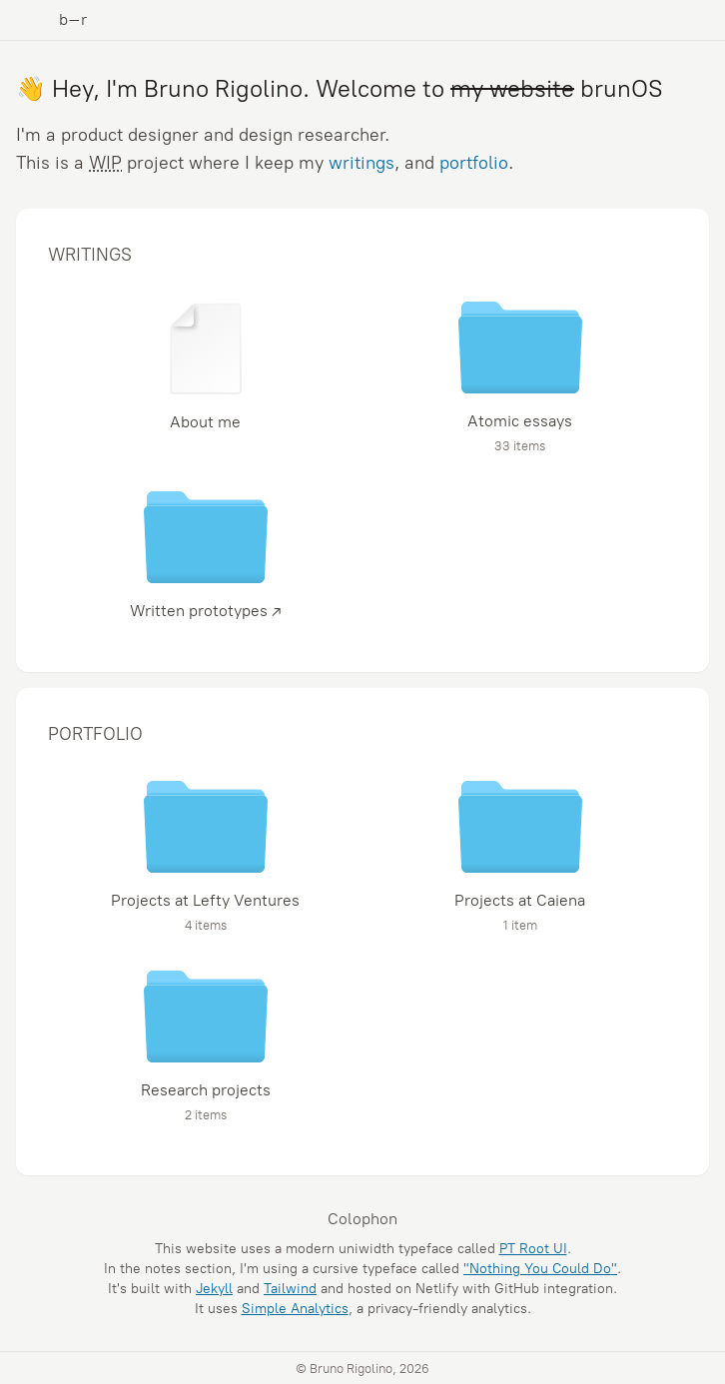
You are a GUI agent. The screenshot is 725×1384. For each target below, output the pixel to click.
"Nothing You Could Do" (540, 1268)
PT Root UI (533, 1248)
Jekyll (214, 1288)
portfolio (473, 163)
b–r (73, 19)
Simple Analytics (295, 1308)
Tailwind (290, 1288)
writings (361, 163)
